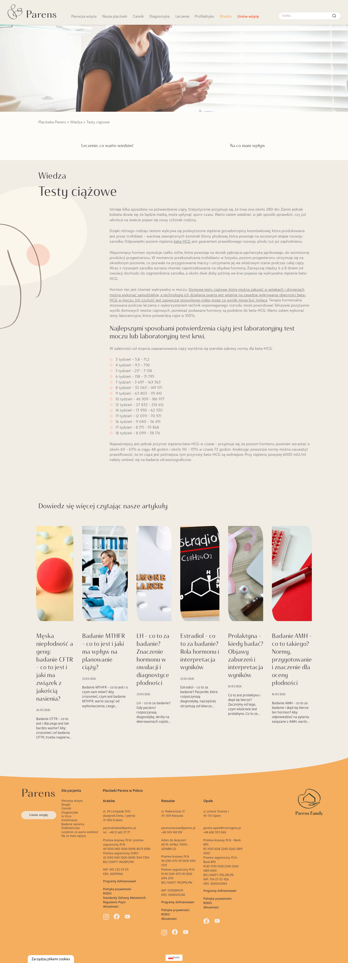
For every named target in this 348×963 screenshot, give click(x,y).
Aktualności (111, 906)
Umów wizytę (248, 16)
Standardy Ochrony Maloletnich (124, 898)
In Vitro (66, 816)
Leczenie (182, 16)
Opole (208, 801)
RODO (107, 893)
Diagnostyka (160, 16)
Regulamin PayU (114, 902)
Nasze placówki (114, 16)
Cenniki (66, 808)
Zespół (65, 804)
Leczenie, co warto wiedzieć (107, 145)
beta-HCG (182, 241)
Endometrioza (70, 828)
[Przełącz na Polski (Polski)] (174, 958)
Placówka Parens (52, 122)
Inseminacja (69, 820)
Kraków (109, 801)
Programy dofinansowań (119, 881)
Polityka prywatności (117, 889)
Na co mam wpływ (247, 145)
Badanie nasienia (72, 824)
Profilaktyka (204, 16)
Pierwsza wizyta (84, 16)
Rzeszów (168, 801)
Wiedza (226, 16)
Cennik (138, 16)
